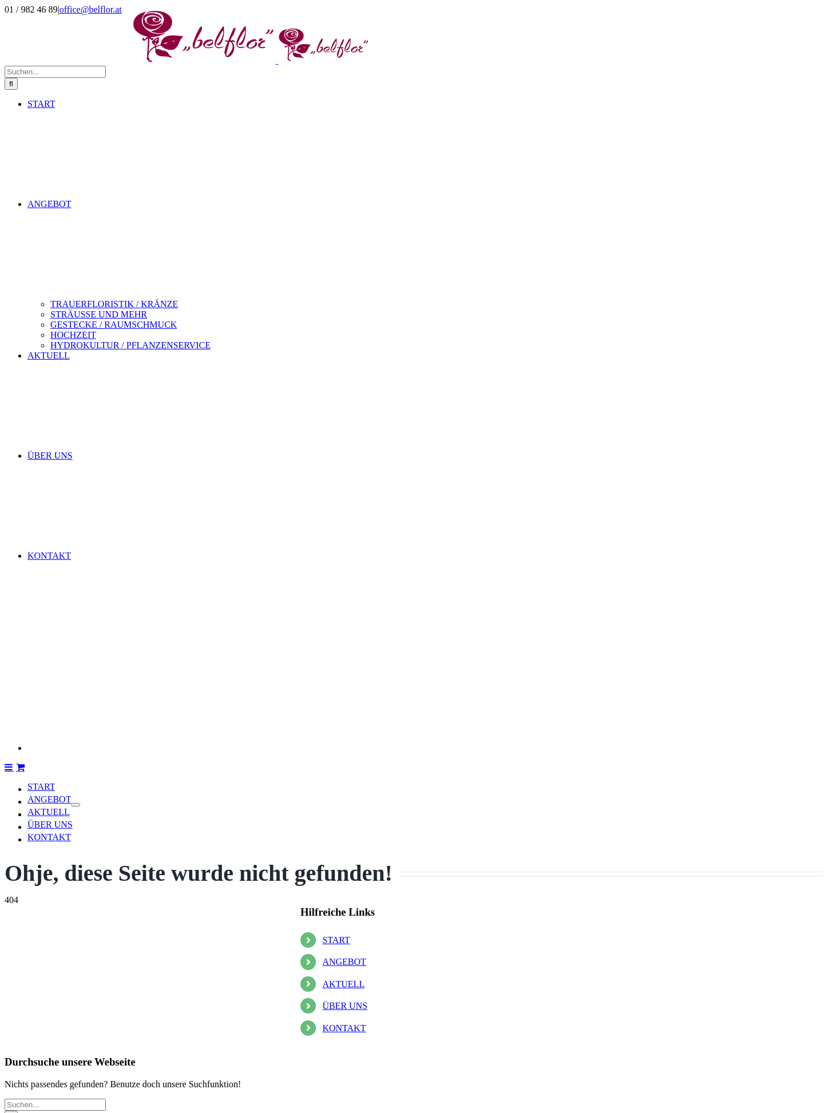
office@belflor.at (91, 9)
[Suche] (11, 872)
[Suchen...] (55, 860)
